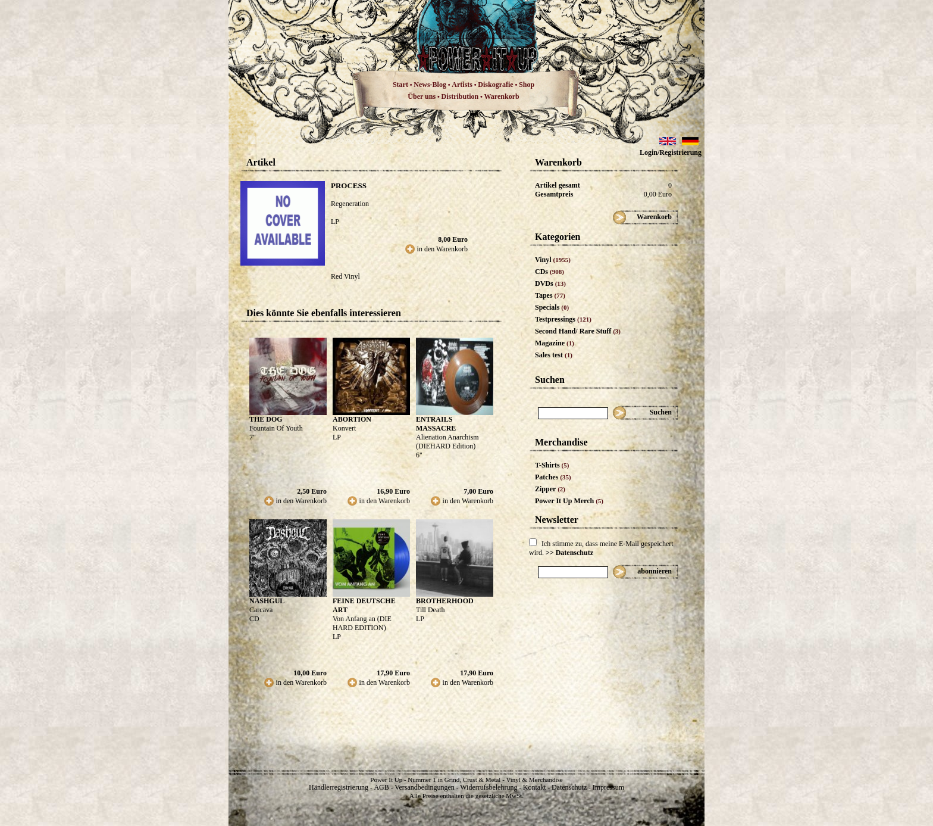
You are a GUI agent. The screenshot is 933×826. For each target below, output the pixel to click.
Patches (553, 477)
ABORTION (352, 419)
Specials (552, 307)
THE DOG (266, 419)
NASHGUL (266, 601)
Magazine (554, 343)
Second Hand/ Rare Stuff (578, 331)
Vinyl (553, 259)
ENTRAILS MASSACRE (436, 423)
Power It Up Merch (569, 501)
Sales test (553, 355)
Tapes (550, 295)
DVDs (550, 283)
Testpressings (563, 319)
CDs (549, 271)
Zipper (550, 489)
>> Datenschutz (569, 552)
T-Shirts (552, 465)
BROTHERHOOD (445, 601)
